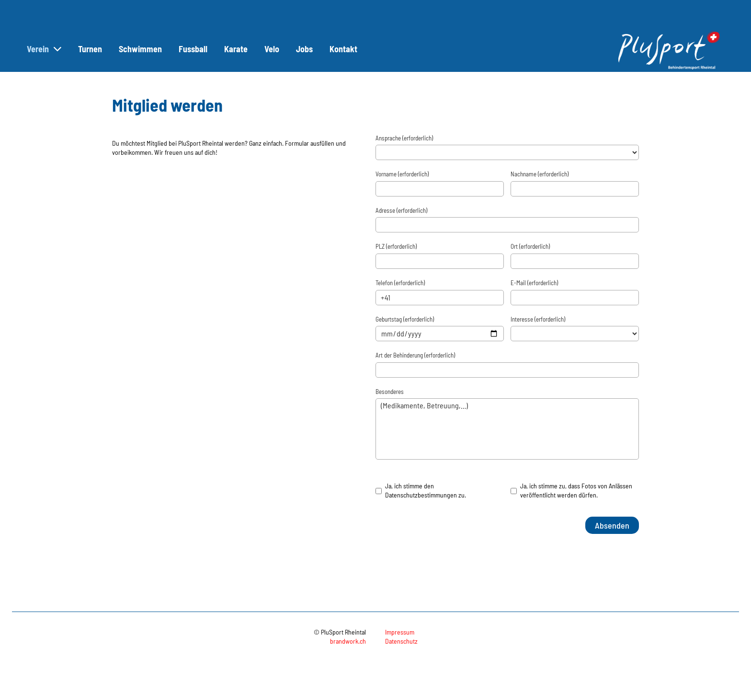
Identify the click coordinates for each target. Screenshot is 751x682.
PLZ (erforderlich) (396, 246)
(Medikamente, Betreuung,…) (507, 429)
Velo (271, 49)
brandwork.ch (348, 641)
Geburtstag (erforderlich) (405, 319)
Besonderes (390, 391)
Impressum (399, 632)
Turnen (90, 49)
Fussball (193, 49)
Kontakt (343, 49)
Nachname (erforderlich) (540, 174)
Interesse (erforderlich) (538, 319)
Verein (44, 49)
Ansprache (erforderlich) (404, 138)
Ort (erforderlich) (530, 246)
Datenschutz (401, 641)
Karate (236, 49)
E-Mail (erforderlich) (534, 283)
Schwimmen (140, 49)
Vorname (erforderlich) (402, 174)
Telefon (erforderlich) (400, 283)
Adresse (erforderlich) (401, 210)
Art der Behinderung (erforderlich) (415, 355)
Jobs (304, 49)
